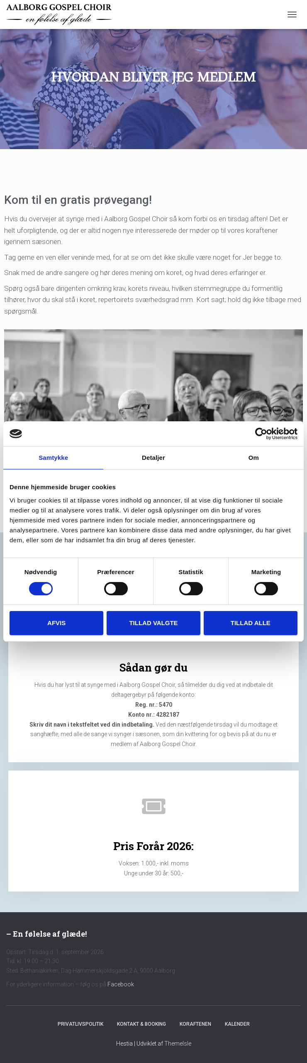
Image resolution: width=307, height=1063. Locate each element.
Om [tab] (254, 457)
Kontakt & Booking (141, 1024)
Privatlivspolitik (80, 1024)
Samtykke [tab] (53, 457)
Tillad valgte (153, 622)
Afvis (56, 622)
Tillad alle (250, 622)
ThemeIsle (177, 1043)
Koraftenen (195, 1024)
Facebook (120, 984)
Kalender (237, 1024)
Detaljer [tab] (153, 457)
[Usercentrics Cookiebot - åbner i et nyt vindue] (261, 434)
